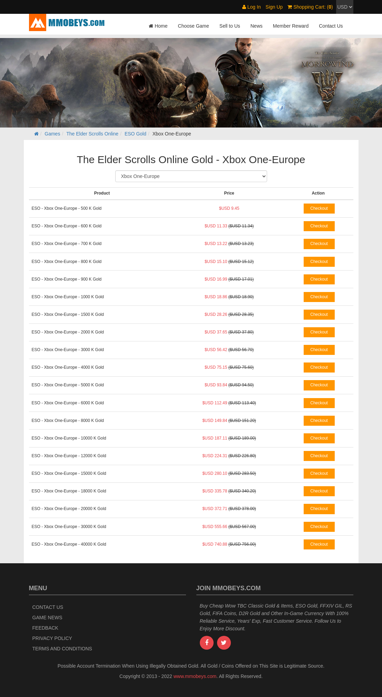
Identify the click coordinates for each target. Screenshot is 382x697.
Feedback (45, 628)
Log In (251, 7)
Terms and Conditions (62, 648)
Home (158, 26)
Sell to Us (229, 26)
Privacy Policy (52, 638)
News (257, 26)
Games (52, 133)
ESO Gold (135, 133)
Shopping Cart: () (310, 7)
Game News (47, 617)
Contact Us (331, 26)
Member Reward (290, 26)
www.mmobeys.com (195, 676)
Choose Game (193, 26)
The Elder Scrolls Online (92, 133)
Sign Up (274, 7)
